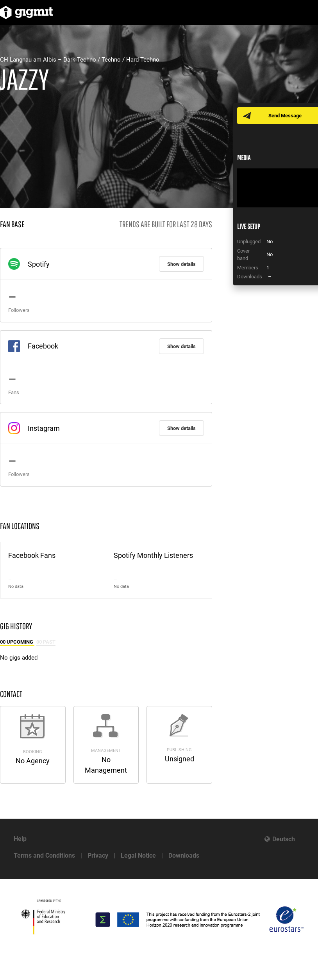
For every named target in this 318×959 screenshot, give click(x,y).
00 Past (45, 642)
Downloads (183, 855)
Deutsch (283, 839)
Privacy (98, 855)
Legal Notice (138, 855)
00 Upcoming (17, 642)
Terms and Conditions (44, 855)
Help (20, 838)
